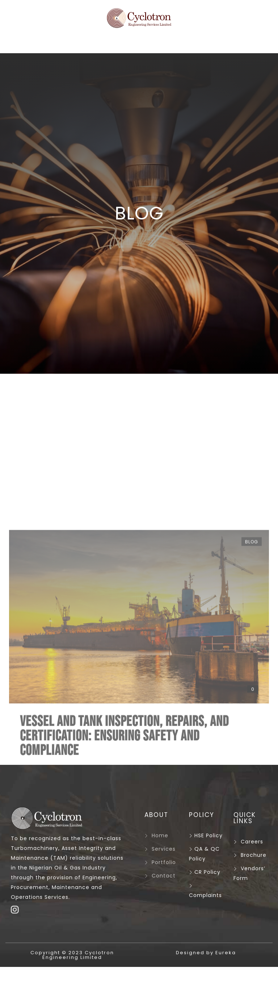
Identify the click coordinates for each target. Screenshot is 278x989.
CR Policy (204, 872)
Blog (251, 705)
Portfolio (164, 862)
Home (160, 835)
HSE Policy (206, 835)
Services (164, 848)
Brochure (253, 855)
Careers (252, 841)
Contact (164, 875)
